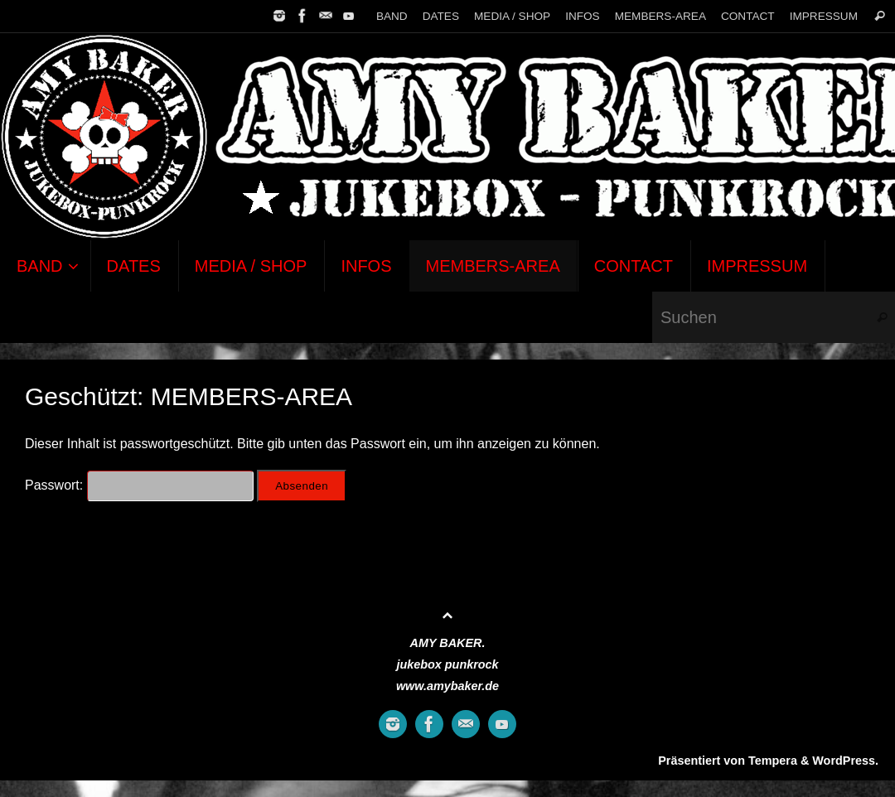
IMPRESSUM (824, 16)
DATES (441, 16)
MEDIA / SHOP (512, 16)
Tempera (772, 760)
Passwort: (139, 485)
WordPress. (845, 760)
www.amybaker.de (447, 686)
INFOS (582, 16)
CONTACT (748, 16)
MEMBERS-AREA (660, 16)
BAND (392, 16)
